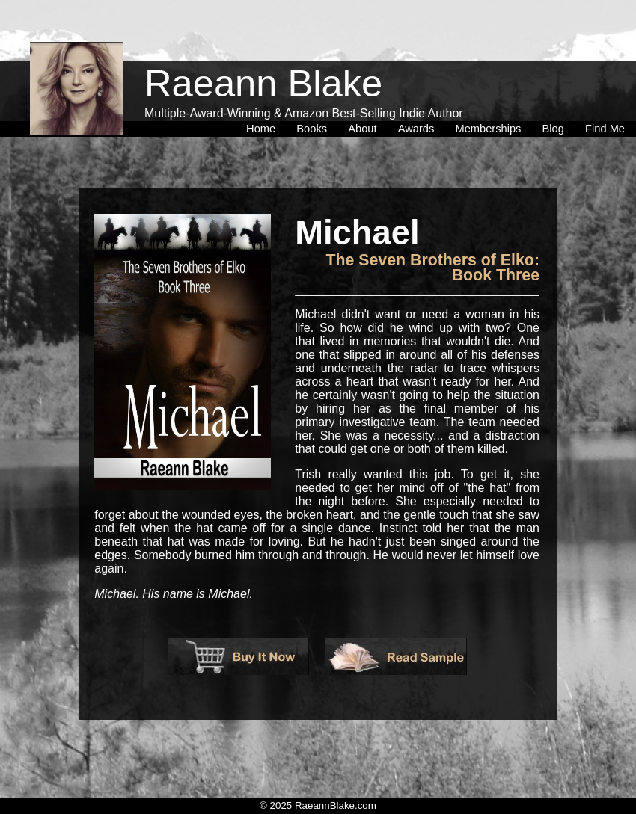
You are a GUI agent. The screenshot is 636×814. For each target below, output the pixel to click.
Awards (419, 96)
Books (314, 96)
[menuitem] (264, 96)
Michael (357, 233)
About (365, 96)
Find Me (605, 96)
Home (264, 96)
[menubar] (435, 96)
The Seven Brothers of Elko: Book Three (432, 268)
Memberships (490, 96)
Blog (556, 96)
